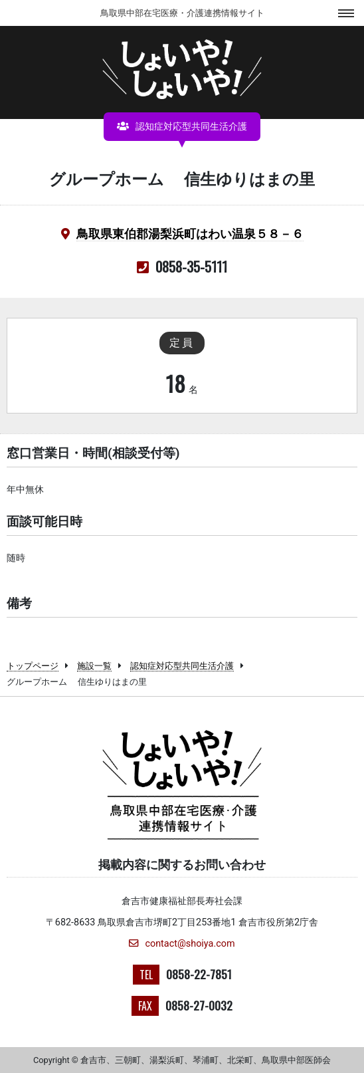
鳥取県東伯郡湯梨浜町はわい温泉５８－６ (190, 234)
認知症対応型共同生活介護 (182, 666)
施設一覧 (94, 666)
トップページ (32, 666)
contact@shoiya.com (181, 943)
